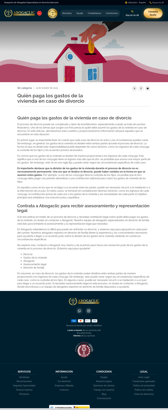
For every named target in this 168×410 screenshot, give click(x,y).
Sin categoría (24, 88)
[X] (134, 88)
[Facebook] (141, 88)
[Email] (147, 88)
